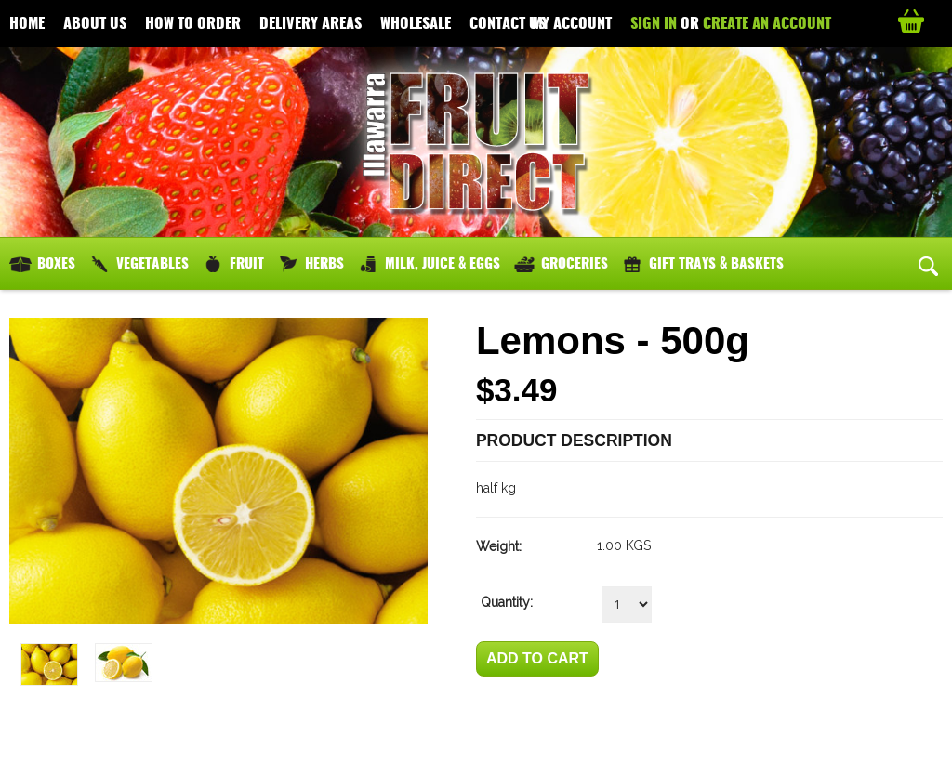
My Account (572, 23)
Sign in (653, 23)
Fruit (247, 263)
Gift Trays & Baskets (716, 263)
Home (27, 23)
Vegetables (152, 263)
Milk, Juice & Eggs (442, 263)
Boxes (56, 263)
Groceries (574, 263)
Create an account (767, 23)
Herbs (324, 263)
